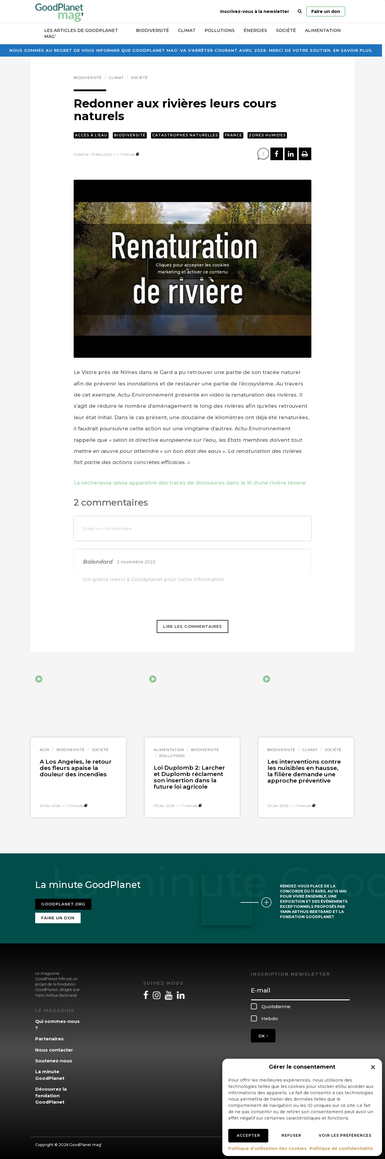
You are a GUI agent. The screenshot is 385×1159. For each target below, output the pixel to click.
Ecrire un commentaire (107, 528)
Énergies (255, 30)
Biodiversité (152, 30)
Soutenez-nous (53, 1061)
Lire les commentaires (192, 626)
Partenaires (49, 1039)
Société (286, 30)
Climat (187, 30)
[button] (373, 1067)
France (233, 135)
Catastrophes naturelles (185, 135)
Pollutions (220, 30)
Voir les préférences (345, 1135)
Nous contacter (54, 1050)
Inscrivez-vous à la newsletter (254, 11)
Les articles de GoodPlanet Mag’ (81, 33)
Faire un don (325, 11)
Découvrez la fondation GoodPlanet (51, 1095)
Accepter (248, 1135)
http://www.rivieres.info (113, 600)
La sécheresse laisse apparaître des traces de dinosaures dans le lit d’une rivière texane (190, 483)
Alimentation (323, 30)
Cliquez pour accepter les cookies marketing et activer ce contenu (192, 268)
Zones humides (267, 135)
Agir (45, 750)
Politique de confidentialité (341, 1148)
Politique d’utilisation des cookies (267, 1148)
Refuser (291, 1135)
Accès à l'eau (91, 135)
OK (263, 1035)
